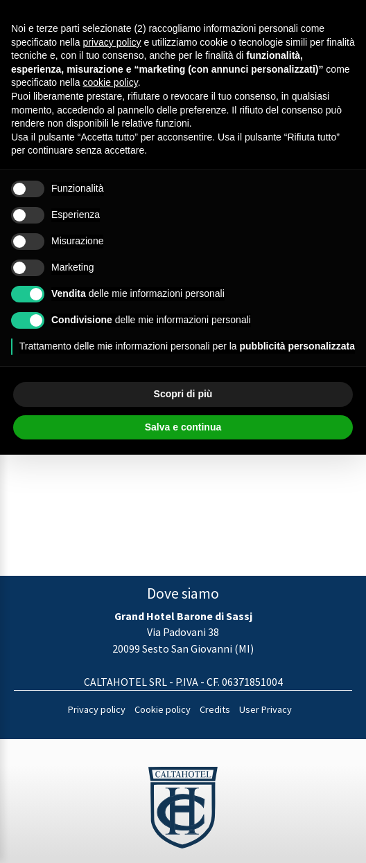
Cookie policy (162, 709)
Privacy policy (96, 709)
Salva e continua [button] (183, 427)
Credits (215, 709)
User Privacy (265, 709)
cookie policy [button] (110, 82)
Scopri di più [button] (183, 393)
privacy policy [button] (112, 42)
